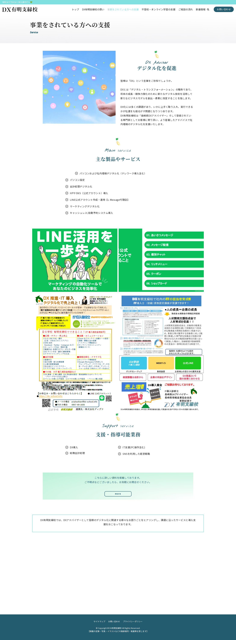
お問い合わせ (224, 9)
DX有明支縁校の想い (93, 9)
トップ (75, 9)
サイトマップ (99, 621)
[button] (208, 9)
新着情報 (200, 9)
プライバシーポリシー (133, 621)
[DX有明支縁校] (19, 9)
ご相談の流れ (185, 9)
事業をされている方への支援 (123, 9)
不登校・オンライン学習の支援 (158, 9)
